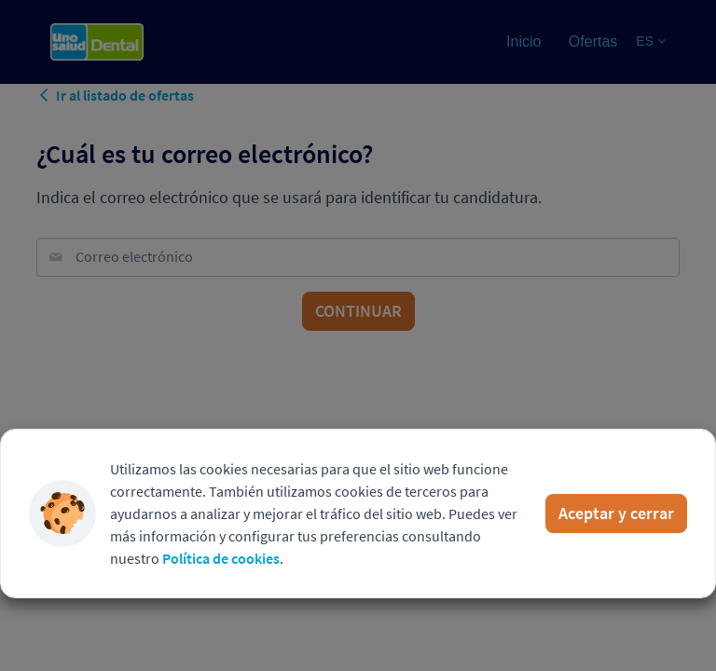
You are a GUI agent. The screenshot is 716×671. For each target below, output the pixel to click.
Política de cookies (221, 558)
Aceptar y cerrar (616, 513)
